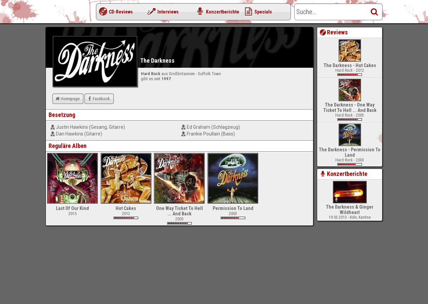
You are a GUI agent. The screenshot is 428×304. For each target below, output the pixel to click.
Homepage (67, 98)
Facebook (98, 98)
